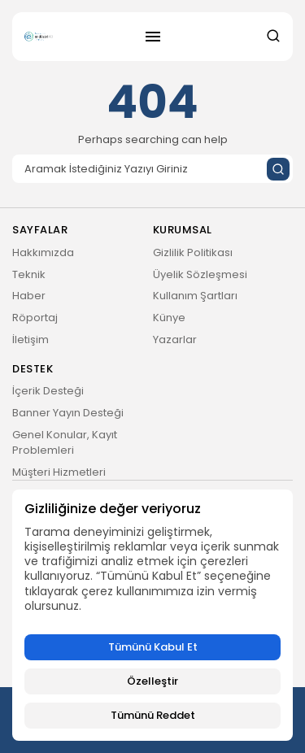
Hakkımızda (43, 252)
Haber (29, 295)
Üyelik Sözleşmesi (200, 274)
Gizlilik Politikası (193, 252)
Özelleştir (152, 681)
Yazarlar (175, 339)
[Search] (152, 169)
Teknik (29, 274)
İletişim (30, 339)
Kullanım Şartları (195, 295)
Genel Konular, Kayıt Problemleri (64, 442)
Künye (169, 317)
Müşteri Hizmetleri (59, 472)
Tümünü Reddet (153, 715)
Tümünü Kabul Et (153, 647)
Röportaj (35, 317)
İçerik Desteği (48, 390)
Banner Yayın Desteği (68, 412)
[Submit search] (278, 169)
